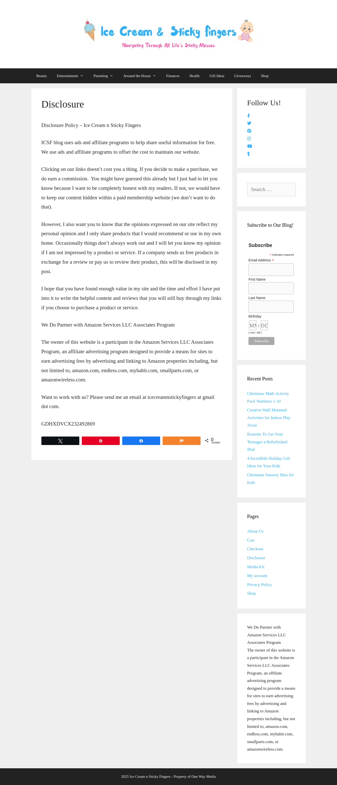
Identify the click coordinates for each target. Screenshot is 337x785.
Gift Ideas (217, 76)
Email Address (261, 260)
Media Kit (255, 566)
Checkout (255, 549)
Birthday (254, 316)
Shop (265, 76)
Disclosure (256, 558)
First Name (256, 279)
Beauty (41, 76)
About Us (255, 531)
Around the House (142, 75)
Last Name (256, 298)
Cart (250, 540)
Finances (172, 76)
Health (195, 76)
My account (257, 575)
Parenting (106, 75)
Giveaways (242, 76)
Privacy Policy (259, 584)
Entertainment (73, 75)
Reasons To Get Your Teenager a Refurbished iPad (267, 442)
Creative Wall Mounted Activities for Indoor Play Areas (269, 418)
